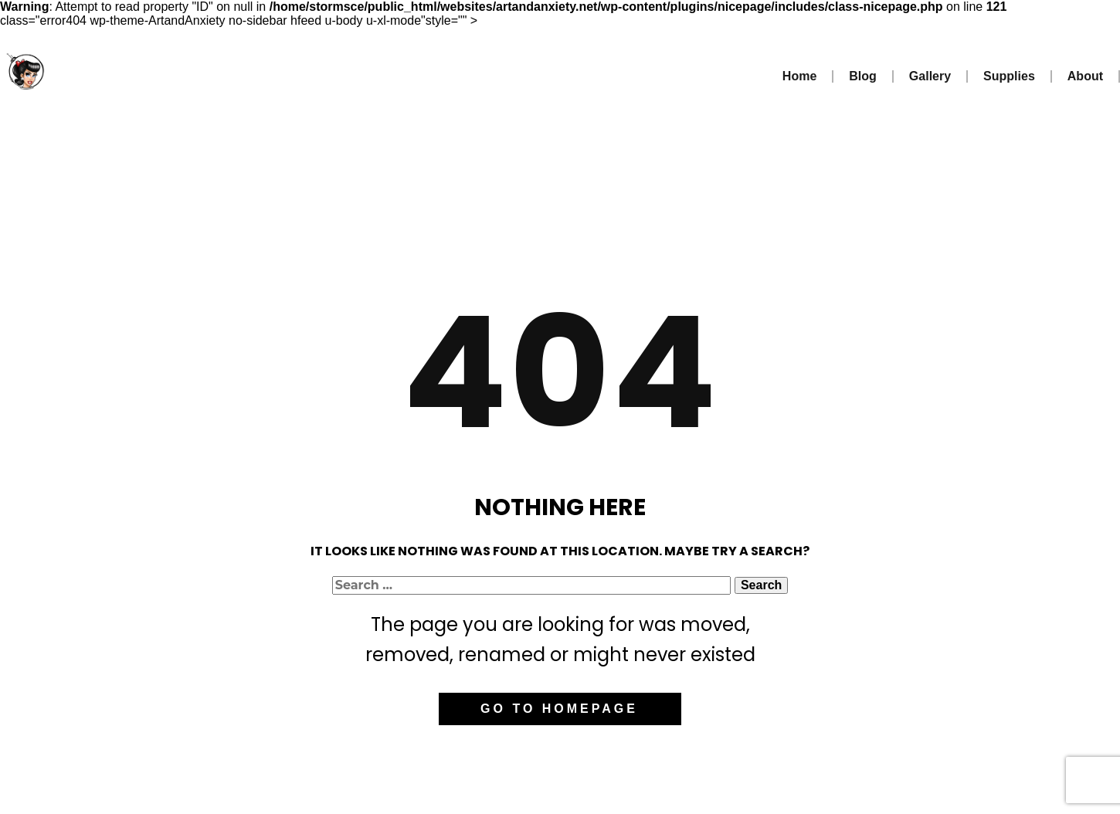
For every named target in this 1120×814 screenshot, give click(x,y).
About (1085, 76)
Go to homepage (559, 708)
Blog (863, 76)
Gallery (930, 76)
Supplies (1009, 76)
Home (799, 76)
